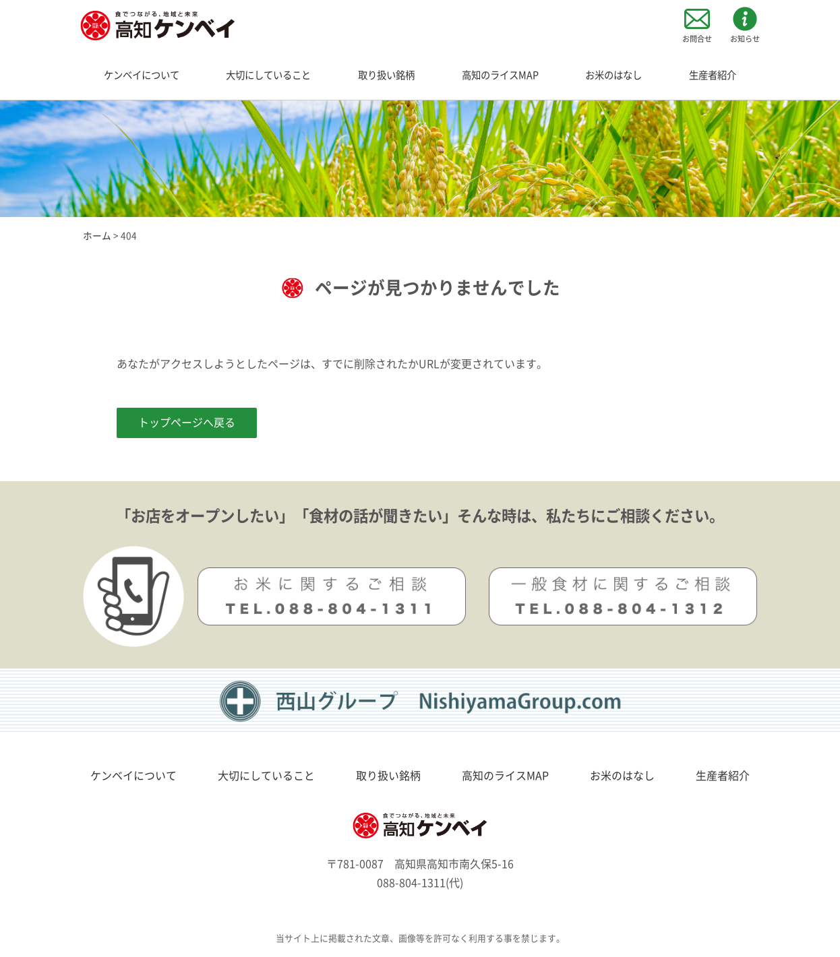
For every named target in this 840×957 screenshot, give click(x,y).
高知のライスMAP (500, 75)
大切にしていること (268, 75)
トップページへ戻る (186, 422)
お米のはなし (613, 75)
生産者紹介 (712, 75)
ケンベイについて (141, 75)
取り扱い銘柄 (386, 75)
